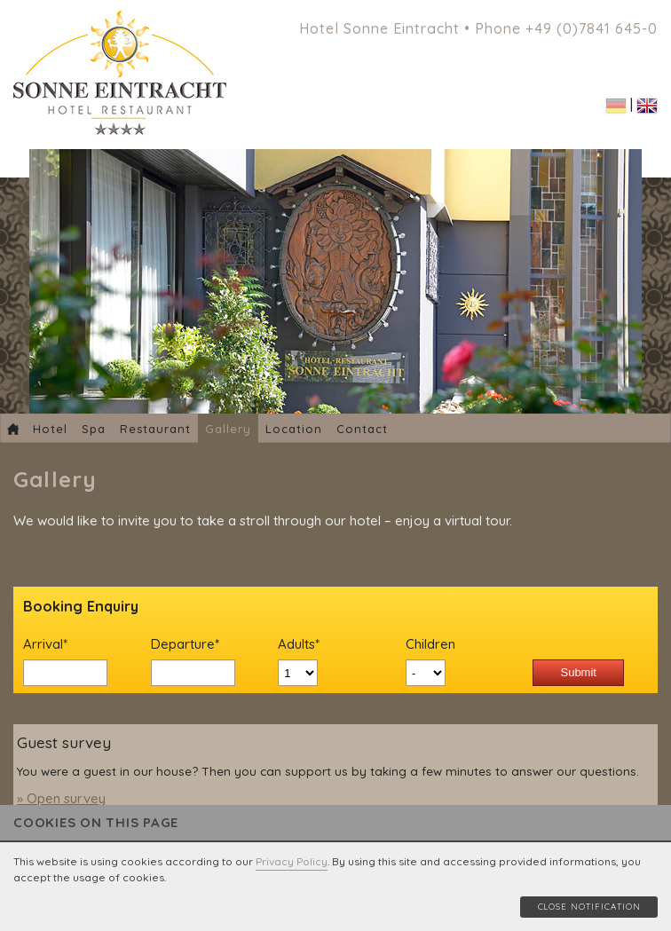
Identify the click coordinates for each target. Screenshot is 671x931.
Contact (362, 429)
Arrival (56, 644)
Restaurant (155, 429)
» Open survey (61, 798)
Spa (94, 429)
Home (13, 429)
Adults (311, 644)
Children (430, 643)
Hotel (50, 429)
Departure (185, 644)
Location (293, 429)
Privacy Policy (292, 861)
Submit (578, 672)
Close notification (589, 906)
